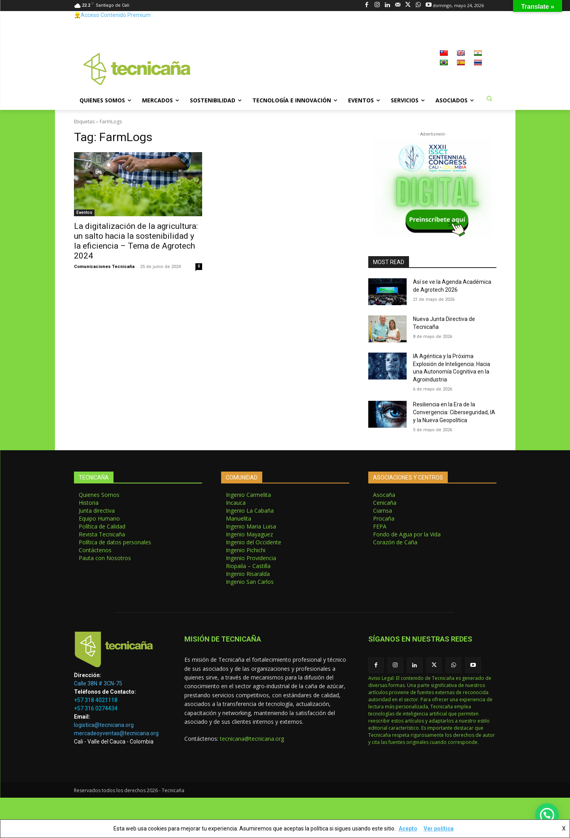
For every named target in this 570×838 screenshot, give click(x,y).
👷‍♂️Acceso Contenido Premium (112, 15)
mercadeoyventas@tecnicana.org (116, 733)
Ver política (439, 828)
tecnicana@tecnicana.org (252, 738)
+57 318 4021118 (95, 700)
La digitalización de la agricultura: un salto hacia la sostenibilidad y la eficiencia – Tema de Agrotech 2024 (136, 240)
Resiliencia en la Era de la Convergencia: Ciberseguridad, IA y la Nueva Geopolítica (454, 412)
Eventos (84, 212)
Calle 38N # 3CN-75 (98, 683)
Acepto (408, 828)
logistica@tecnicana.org (104, 725)
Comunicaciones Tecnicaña (104, 266)
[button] (489, 98)
